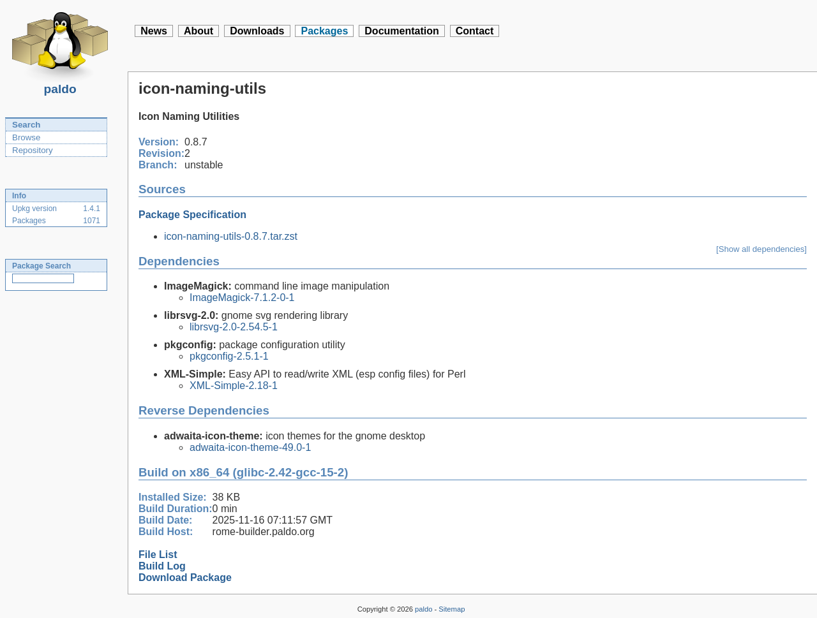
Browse (26, 137)
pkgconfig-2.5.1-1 (229, 356)
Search (26, 124)
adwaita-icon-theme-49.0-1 (250, 447)
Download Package (185, 577)
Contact (475, 31)
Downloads (257, 31)
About (198, 31)
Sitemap (451, 609)
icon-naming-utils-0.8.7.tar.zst (230, 236)
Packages (324, 31)
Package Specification (192, 214)
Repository (32, 150)
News (153, 31)
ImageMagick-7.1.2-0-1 (242, 297)
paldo (60, 85)
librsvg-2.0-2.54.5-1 (234, 326)
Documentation (401, 31)
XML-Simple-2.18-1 (234, 385)
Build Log (162, 566)
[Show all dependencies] (761, 249)
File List (158, 554)
